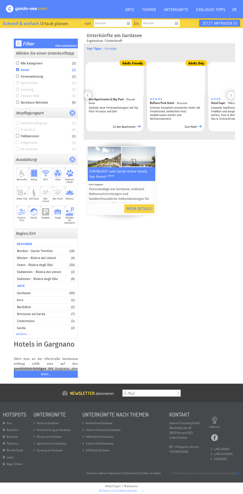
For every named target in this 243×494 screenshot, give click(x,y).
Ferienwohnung (48, 76)
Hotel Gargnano (96, 185)
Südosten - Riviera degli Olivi (46, 278)
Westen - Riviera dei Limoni (46, 258)
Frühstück (48, 130)
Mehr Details (139, 208)
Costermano (46, 321)
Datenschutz (130, 473)
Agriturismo (48, 83)
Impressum (114, 473)
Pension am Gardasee (49, 437)
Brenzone (12, 437)
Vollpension (48, 143)
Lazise (10, 457)
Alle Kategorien (48, 63)
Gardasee (46, 293)
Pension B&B (48, 96)
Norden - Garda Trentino (46, 251)
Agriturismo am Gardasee (51, 443)
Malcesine (12, 443)
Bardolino (46, 307)
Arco (46, 300)
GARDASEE (220, 459)
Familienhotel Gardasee (99, 423)
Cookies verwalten (150, 473)
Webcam (214, 423)
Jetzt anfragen (219, 23)
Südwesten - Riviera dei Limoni (46, 272)
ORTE (129, 9)
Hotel (48, 70)
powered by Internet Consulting (220, 473)
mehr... (46, 374)
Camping (48, 89)
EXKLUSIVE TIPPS (210, 9)
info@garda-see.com (186, 447)
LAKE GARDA (221, 449)
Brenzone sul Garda (46, 314)
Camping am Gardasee (50, 450)
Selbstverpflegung (48, 123)
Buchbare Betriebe (48, 102)
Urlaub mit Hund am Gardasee (103, 430)
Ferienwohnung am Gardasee (54, 430)
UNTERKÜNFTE (176, 9)
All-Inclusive (48, 149)
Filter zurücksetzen (66, 45)
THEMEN (149, 9)
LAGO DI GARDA (223, 454)
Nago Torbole (14, 464)
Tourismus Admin (96, 473)
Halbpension (48, 136)
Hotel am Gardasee (48, 423)
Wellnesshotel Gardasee (99, 437)
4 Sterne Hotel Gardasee (100, 443)
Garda (46, 328)
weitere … (23, 334)
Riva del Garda (15, 450)
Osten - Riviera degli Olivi (46, 265)
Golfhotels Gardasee (97, 450)
